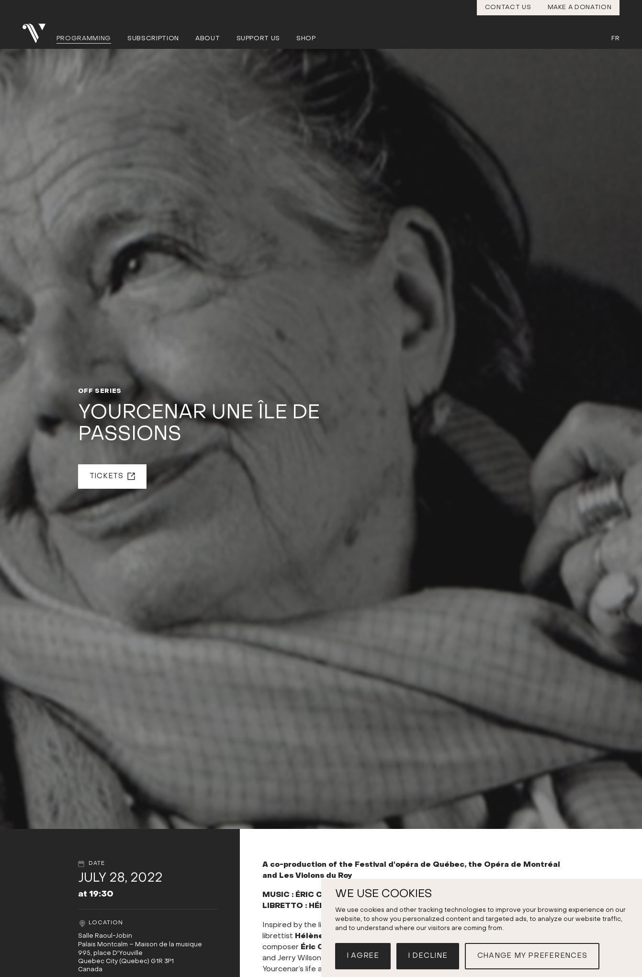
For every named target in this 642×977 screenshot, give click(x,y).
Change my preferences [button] (532, 956)
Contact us (508, 7)
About (207, 38)
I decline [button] (428, 956)
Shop (306, 38)
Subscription (153, 38)
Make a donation (580, 7)
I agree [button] (363, 956)
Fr (615, 38)
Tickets (107, 476)
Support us (259, 38)
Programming (83, 38)
